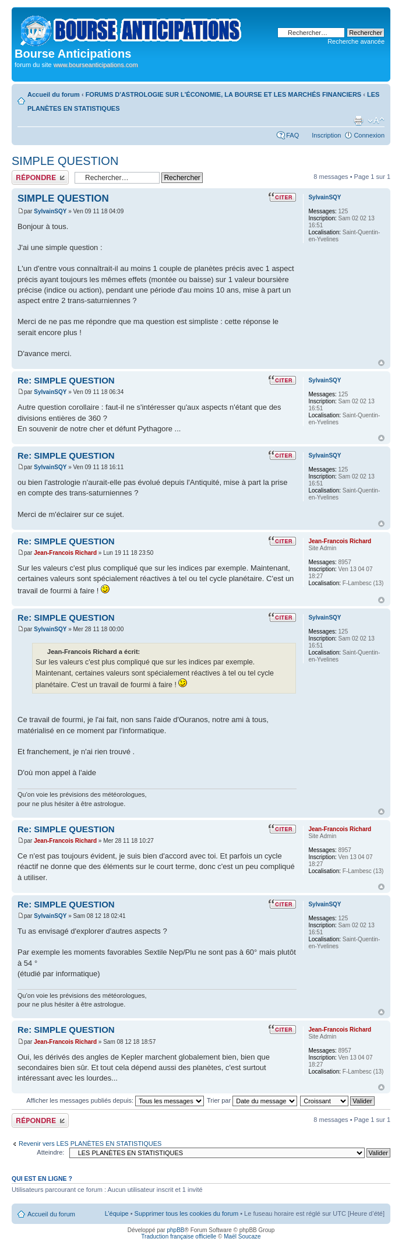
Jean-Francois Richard (65, 553)
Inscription (326, 135)
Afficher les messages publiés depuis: (115, 1100)
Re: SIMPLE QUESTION (66, 380)
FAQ (292, 135)
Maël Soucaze (242, 1236)
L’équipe (117, 1213)
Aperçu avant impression (358, 120)
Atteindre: (50, 1152)
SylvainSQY (50, 211)
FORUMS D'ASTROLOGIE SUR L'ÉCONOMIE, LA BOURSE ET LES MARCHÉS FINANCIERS (224, 94)
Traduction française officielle (178, 1236)
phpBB (175, 1230)
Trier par (252, 1100)
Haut (381, 363)
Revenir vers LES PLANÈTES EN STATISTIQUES (90, 1143)
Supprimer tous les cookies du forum (187, 1213)
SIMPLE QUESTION (65, 160)
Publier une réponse (40, 177)
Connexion (369, 135)
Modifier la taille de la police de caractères (376, 120)
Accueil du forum (53, 94)
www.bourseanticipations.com (96, 64)
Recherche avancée (356, 41)
